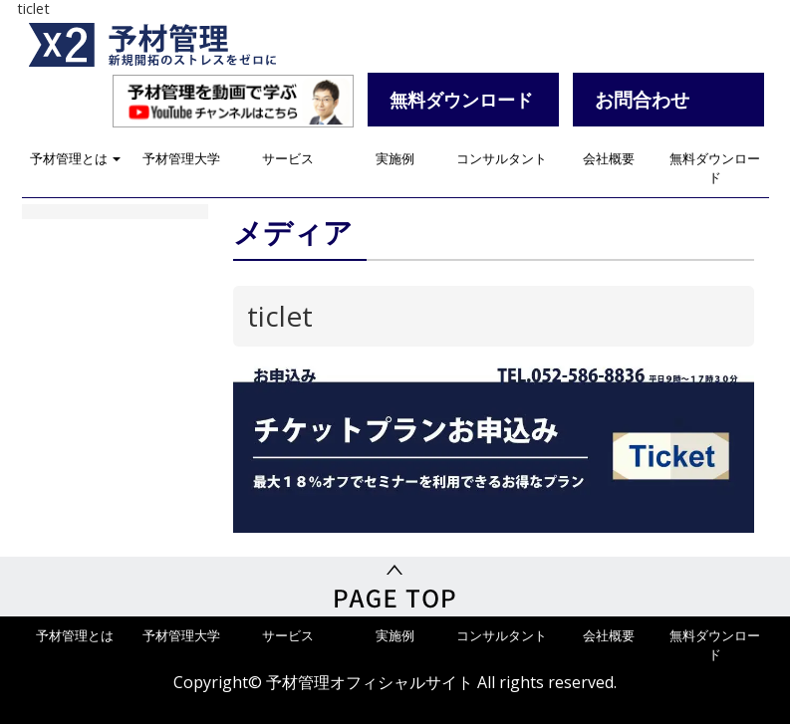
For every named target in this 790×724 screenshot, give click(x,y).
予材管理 (176, 45)
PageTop (395, 586)
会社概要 (609, 158)
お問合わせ (642, 99)
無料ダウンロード (714, 167)
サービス (288, 158)
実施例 (395, 158)
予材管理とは (75, 158)
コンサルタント (501, 158)
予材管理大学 (181, 158)
